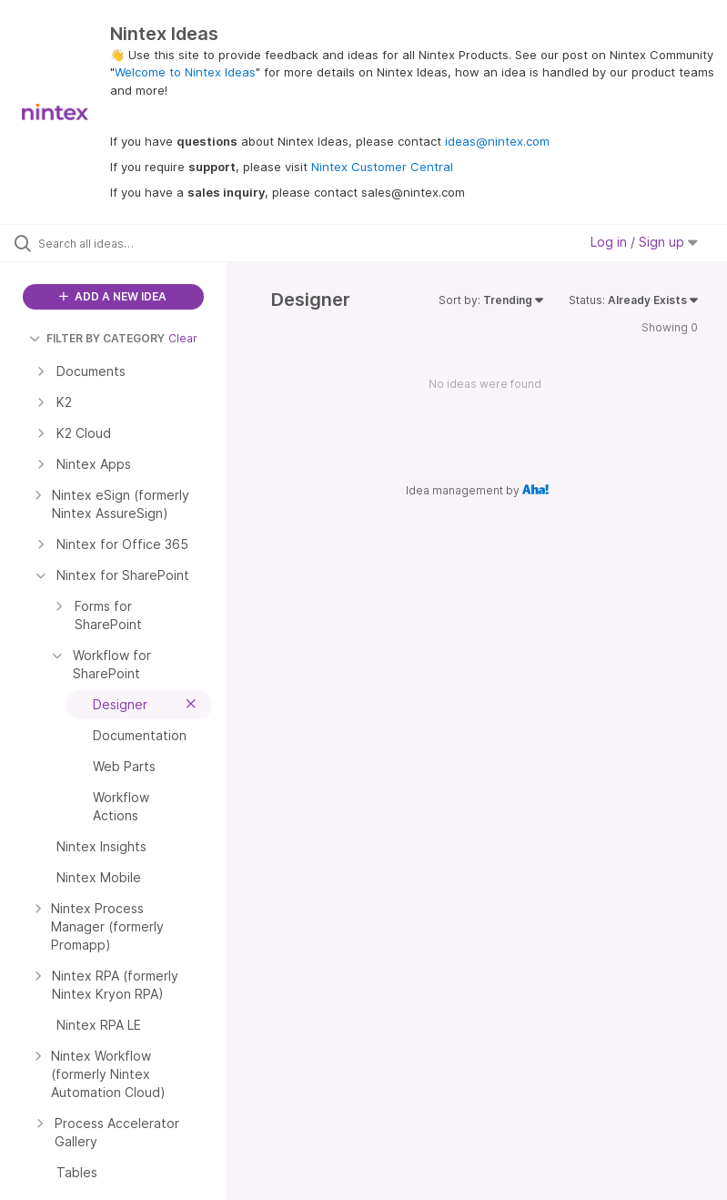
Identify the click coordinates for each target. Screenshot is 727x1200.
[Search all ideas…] (123, 243)
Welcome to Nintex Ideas (185, 72)
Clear (182, 338)
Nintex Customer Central (382, 166)
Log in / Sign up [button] (644, 241)
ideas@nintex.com (497, 141)
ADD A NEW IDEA (113, 296)
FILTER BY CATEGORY (97, 338)
